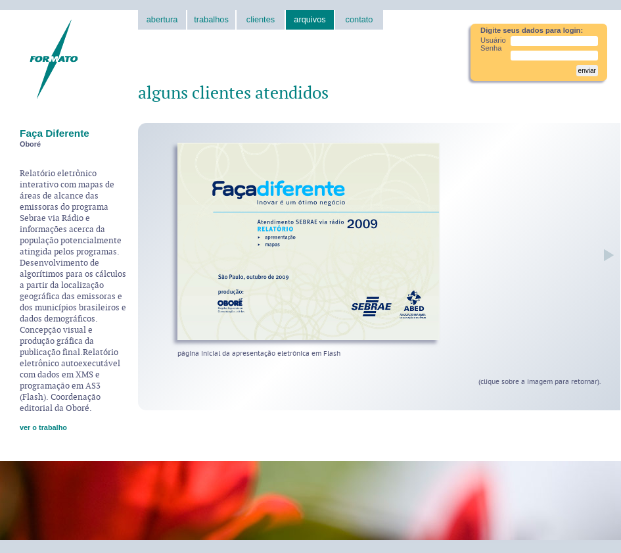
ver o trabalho (43, 427)
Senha (490, 48)
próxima (605, 255)
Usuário (493, 40)
